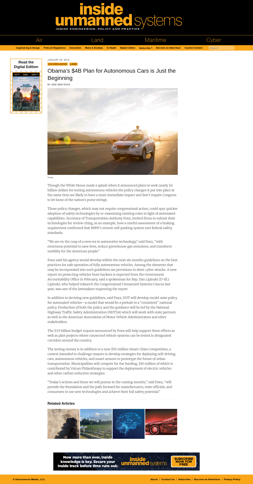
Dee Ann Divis (61, 84)
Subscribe (144, 48)
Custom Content (194, 47)
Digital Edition (127, 47)
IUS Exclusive (57, 64)
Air (39, 40)
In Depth (111, 47)
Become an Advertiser (168, 47)
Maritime (155, 40)
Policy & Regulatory (55, 47)
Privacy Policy (232, 479)
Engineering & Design (28, 47)
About (154, 479)
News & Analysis (94, 47)
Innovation (75, 47)
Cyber (213, 40)
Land (97, 40)
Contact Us (168, 479)
